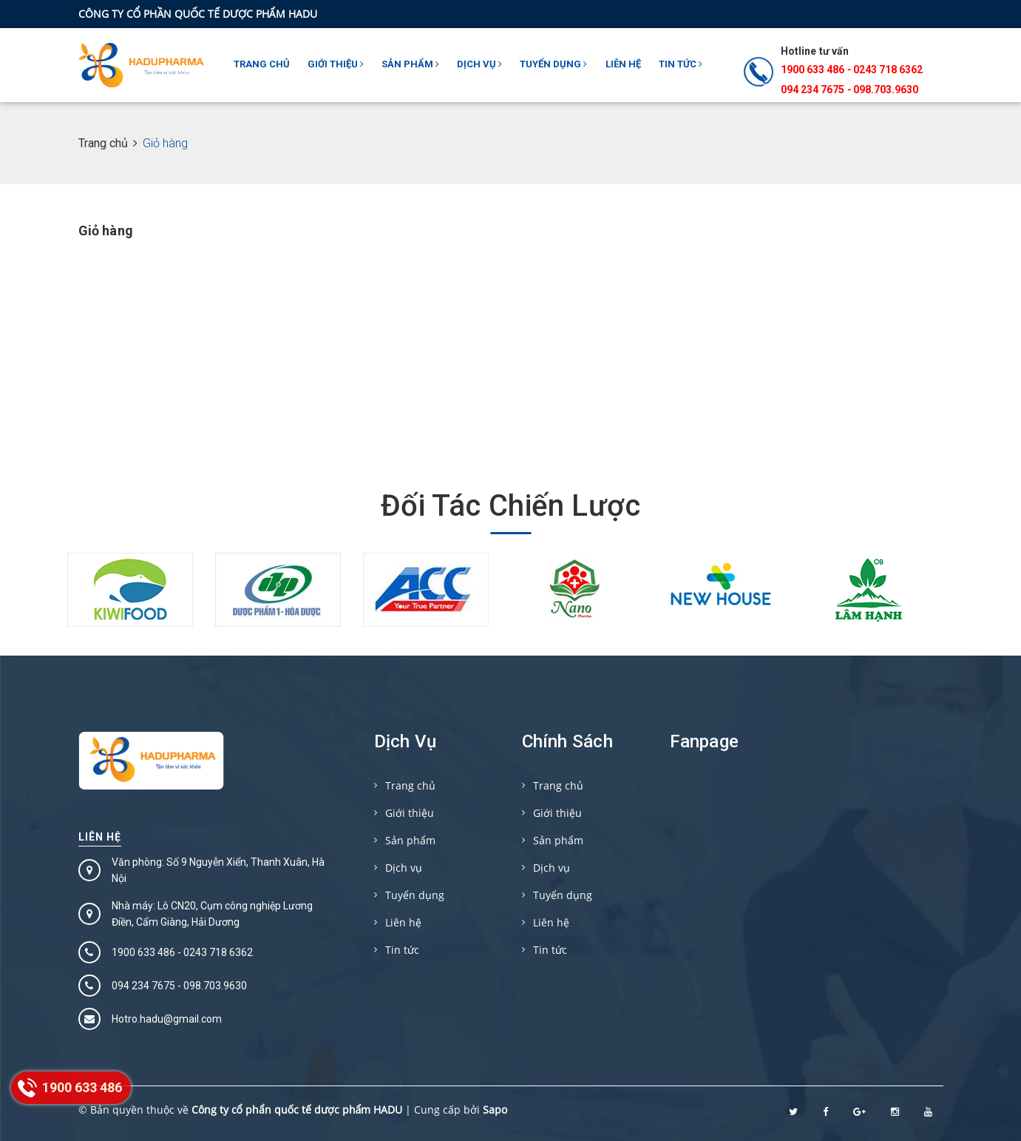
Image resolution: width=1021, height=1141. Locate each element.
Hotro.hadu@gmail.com (167, 1019)
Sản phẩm (410, 64)
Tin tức (680, 64)
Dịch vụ (479, 64)
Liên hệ (623, 64)
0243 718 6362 (888, 69)
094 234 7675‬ (812, 89)
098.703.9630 (885, 89)
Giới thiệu (336, 64)
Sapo (495, 1110)
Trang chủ (262, 64)
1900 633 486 (812, 69)
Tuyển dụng (553, 64)
